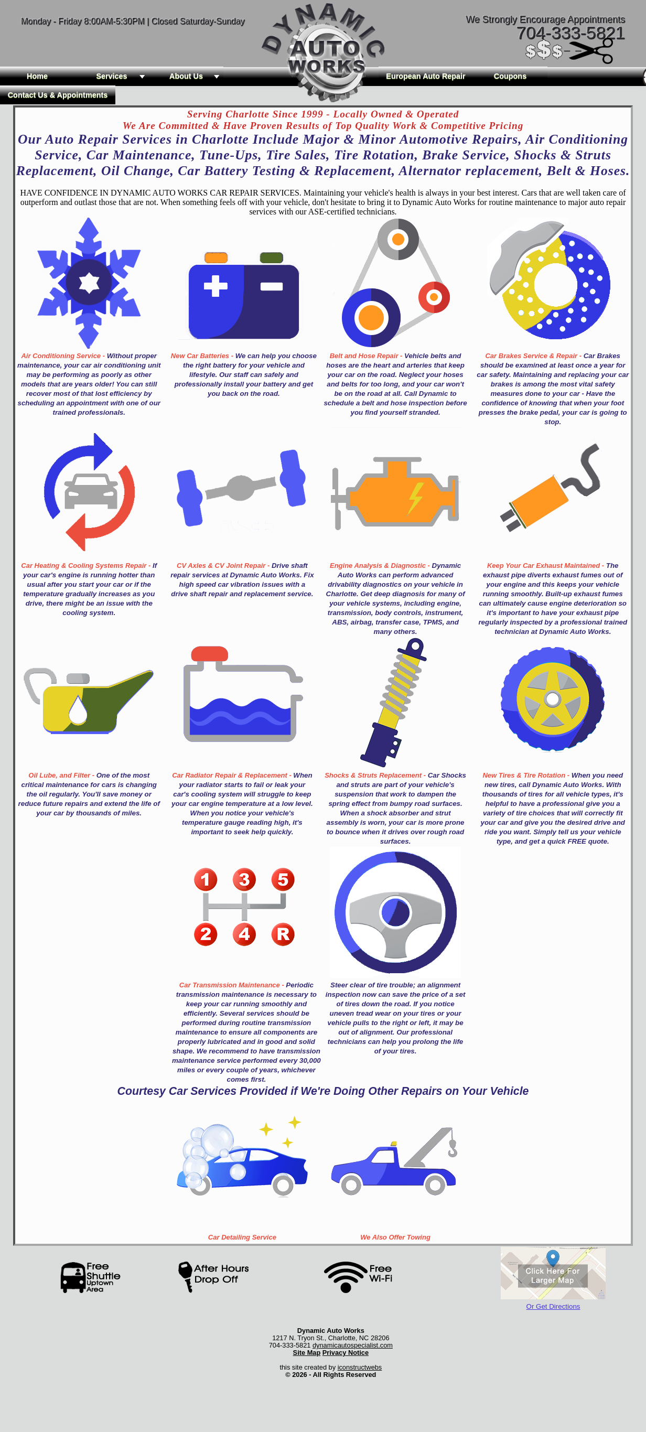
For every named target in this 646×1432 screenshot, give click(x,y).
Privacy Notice (345, 1352)
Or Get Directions (553, 1306)
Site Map (307, 1352)
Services (122, 76)
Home (37, 76)
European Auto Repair (425, 76)
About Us (196, 76)
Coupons (510, 76)
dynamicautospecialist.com (353, 1345)
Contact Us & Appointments (58, 95)
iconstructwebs (360, 1367)
